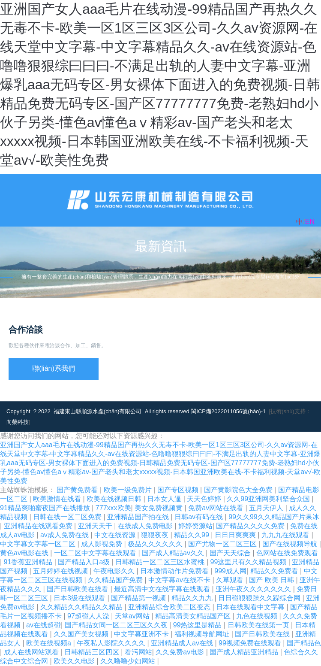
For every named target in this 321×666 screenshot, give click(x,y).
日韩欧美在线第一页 (259, 625)
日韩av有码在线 (199, 517)
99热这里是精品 (198, 625)
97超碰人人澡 (89, 616)
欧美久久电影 (75, 661)
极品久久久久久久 (156, 544)
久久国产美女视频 (82, 634)
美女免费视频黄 (159, 508)
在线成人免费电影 (146, 526)
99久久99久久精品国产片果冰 (273, 517)
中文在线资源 (115, 535)
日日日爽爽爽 (236, 535)
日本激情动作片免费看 (175, 571)
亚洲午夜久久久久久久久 (254, 589)
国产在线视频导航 (290, 544)
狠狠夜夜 (155, 535)
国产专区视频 (178, 489)
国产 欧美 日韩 (272, 580)
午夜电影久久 (114, 571)
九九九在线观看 (286, 535)
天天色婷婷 (205, 499)
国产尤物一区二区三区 (223, 544)
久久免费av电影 (181, 652)
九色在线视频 (257, 616)
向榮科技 (17, 422)
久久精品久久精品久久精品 (82, 607)
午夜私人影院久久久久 (112, 643)
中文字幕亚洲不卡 (142, 634)
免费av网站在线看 (216, 508)
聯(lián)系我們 (53, 368)
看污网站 (138, 652)
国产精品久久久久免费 (251, 526)
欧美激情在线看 (58, 499)
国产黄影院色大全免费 (239, 489)
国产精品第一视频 (139, 598)
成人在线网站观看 (32, 652)
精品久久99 (192, 535)
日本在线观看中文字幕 (251, 607)
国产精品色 (304, 643)
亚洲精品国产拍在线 (139, 517)
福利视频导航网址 (202, 634)
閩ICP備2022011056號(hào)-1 (228, 411)
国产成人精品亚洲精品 (245, 652)
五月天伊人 (267, 508)
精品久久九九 (192, 598)
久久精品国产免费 (116, 580)
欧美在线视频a (49, 643)
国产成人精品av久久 (174, 553)
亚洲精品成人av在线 (183, 643)
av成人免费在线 (65, 535)
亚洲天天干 (96, 526)
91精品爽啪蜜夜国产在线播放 (46, 508)
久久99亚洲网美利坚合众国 (269, 499)
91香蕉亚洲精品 (29, 562)
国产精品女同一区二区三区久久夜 (117, 625)
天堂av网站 (133, 616)
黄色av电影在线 (25, 553)
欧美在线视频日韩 (115, 499)
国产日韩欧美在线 (263, 634)
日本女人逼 (165, 499)
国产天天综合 (231, 553)
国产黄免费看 (78, 489)
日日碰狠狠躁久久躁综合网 (260, 598)
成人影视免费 (102, 544)
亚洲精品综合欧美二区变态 (170, 607)
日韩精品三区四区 (92, 652)
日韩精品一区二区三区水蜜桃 (160, 562)
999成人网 (230, 571)
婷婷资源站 (195, 526)
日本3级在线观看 (80, 598)
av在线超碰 (43, 625)
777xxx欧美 (113, 508)
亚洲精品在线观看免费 (39, 526)
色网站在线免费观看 (287, 553)
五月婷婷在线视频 (61, 571)
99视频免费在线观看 (251, 643)
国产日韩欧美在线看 (78, 589)
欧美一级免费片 (128, 489)
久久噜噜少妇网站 (128, 661)
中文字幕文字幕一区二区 (38, 544)
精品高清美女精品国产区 (193, 616)
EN (310, 221)
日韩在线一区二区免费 (68, 517)
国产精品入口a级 (84, 562)
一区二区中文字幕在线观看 (96, 553)
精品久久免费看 (275, 571)
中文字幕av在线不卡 (180, 580)
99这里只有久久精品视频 (249, 562)
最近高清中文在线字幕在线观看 (163, 589)
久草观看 (230, 580)
